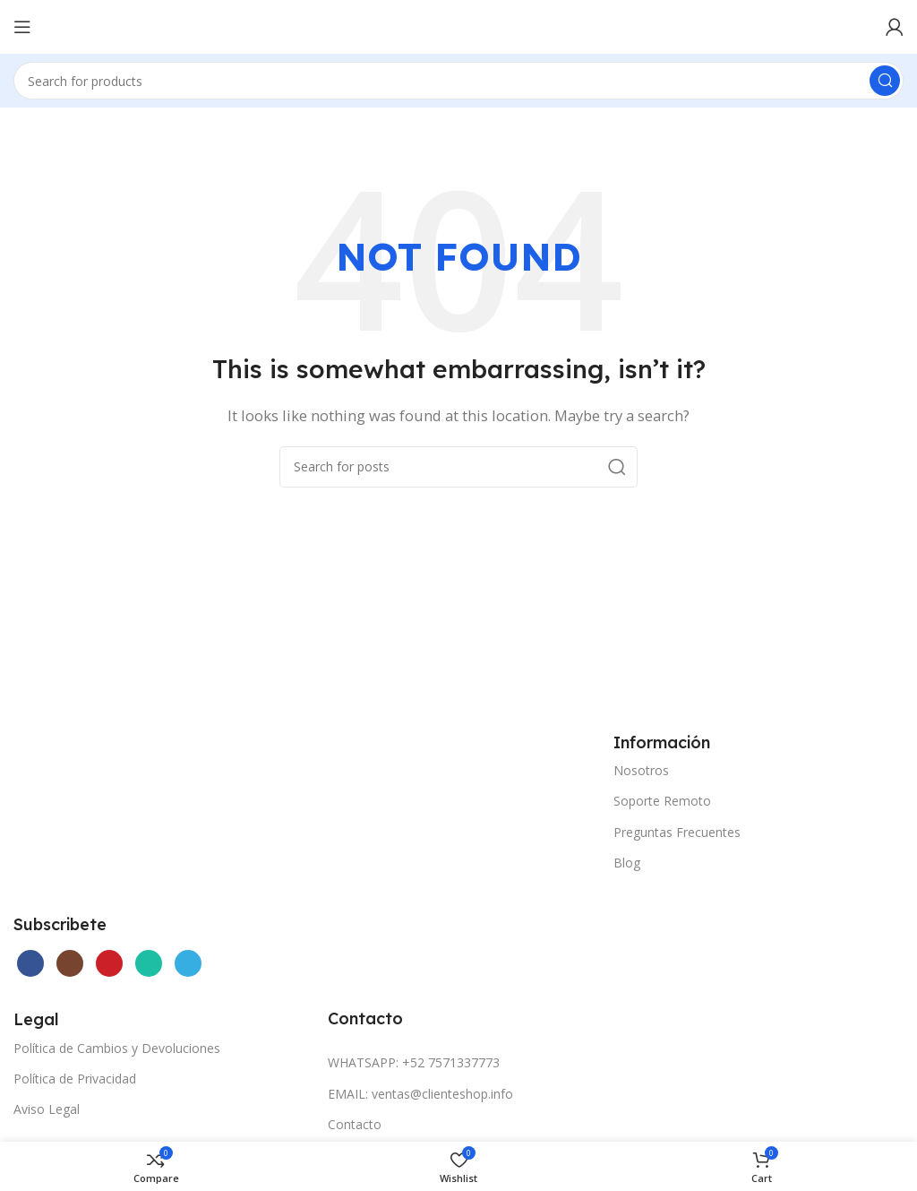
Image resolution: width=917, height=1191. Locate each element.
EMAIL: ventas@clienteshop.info (420, 1093)
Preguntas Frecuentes (677, 832)
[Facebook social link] (30, 963)
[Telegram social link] (188, 963)
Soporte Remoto (662, 800)
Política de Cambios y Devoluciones (116, 1048)
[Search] (458, 80)
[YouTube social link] (109, 963)
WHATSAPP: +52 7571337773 (414, 1062)
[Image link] (147, 810)
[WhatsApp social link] (148, 963)
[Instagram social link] (69, 963)
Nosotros (641, 770)
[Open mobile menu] (22, 27)
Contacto (354, 1124)
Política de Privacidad (74, 1078)
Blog (626, 862)
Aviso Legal (46, 1109)
